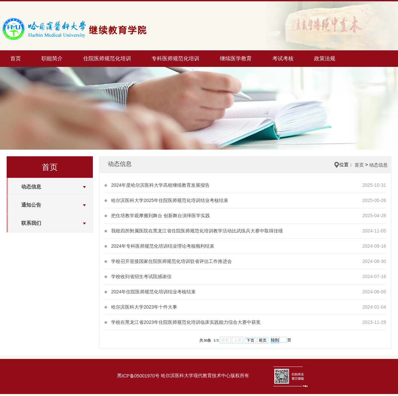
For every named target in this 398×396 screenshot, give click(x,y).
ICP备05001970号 (141, 376)
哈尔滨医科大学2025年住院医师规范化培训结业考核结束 (169, 200)
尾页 (263, 340)
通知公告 (31, 205)
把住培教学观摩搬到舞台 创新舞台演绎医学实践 (160, 215)
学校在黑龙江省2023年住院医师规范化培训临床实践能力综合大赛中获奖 (186, 322)
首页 (15, 58)
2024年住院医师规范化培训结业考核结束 (153, 291)
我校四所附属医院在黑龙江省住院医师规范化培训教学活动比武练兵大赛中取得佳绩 (197, 230)
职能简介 (52, 58)
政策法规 (324, 58)
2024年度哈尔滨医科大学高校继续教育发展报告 (160, 185)
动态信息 (31, 186)
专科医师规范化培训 (175, 58)
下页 (250, 340)
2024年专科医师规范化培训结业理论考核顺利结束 (162, 246)
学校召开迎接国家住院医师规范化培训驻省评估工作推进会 (171, 261)
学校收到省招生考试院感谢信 (141, 276)
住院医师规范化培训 (107, 58)
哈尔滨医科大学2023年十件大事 (144, 307)
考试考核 (283, 58)
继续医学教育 (236, 58)
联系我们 (31, 223)
